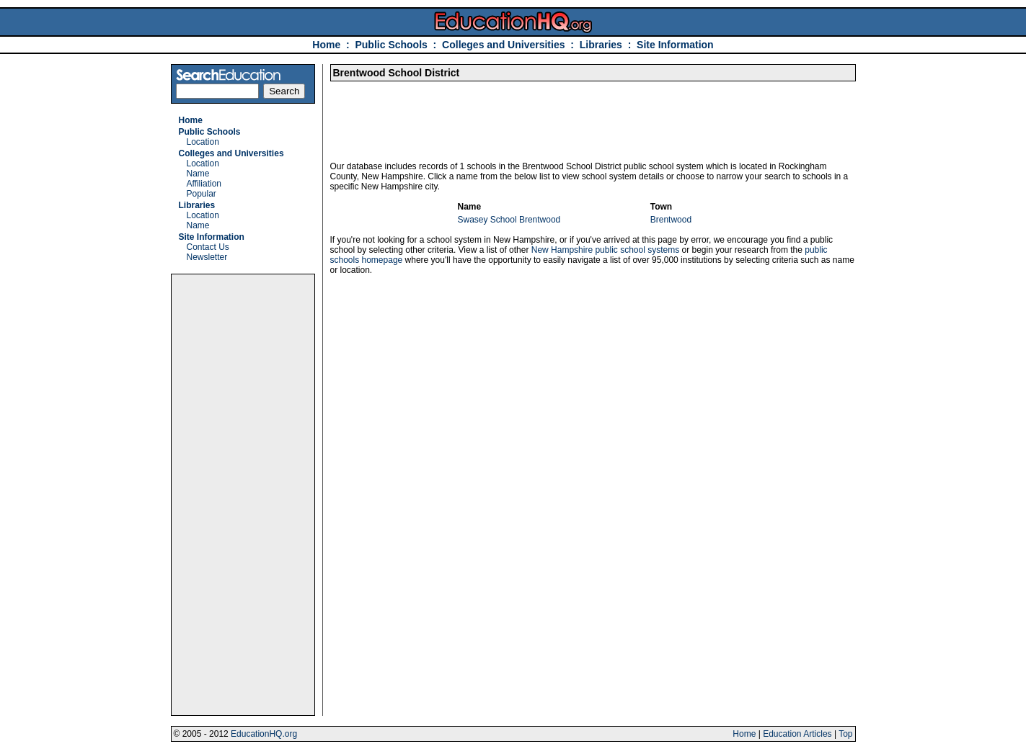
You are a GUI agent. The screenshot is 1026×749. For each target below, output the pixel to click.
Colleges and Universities (503, 44)
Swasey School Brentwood (509, 220)
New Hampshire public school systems (605, 250)
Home (326, 44)
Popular (201, 194)
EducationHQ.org (264, 734)
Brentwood (670, 220)
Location (203, 142)
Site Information (675, 44)
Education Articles (797, 734)
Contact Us (208, 247)
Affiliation (204, 184)
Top (845, 734)
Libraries (601, 44)
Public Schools (392, 44)
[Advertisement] (243, 495)
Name (198, 174)
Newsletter (207, 257)
